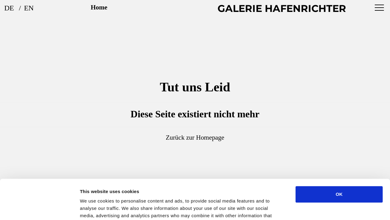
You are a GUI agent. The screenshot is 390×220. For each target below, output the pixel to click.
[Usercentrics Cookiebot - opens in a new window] (39, 208)
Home (99, 7)
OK (339, 154)
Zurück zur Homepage (195, 137)
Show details (320, 208)
